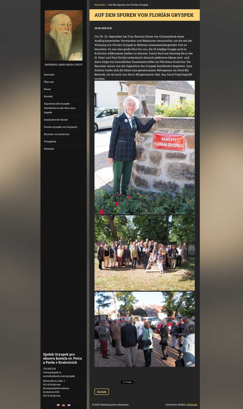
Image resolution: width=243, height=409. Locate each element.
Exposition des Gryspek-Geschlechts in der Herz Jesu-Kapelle (60, 108)
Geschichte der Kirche (56, 119)
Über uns (49, 81)
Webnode (192, 404)
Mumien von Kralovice (56, 134)
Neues (47, 89)
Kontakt (48, 96)
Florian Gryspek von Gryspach (60, 126)
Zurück (101, 391)
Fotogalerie (50, 141)
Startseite (49, 74)
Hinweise (49, 148)
